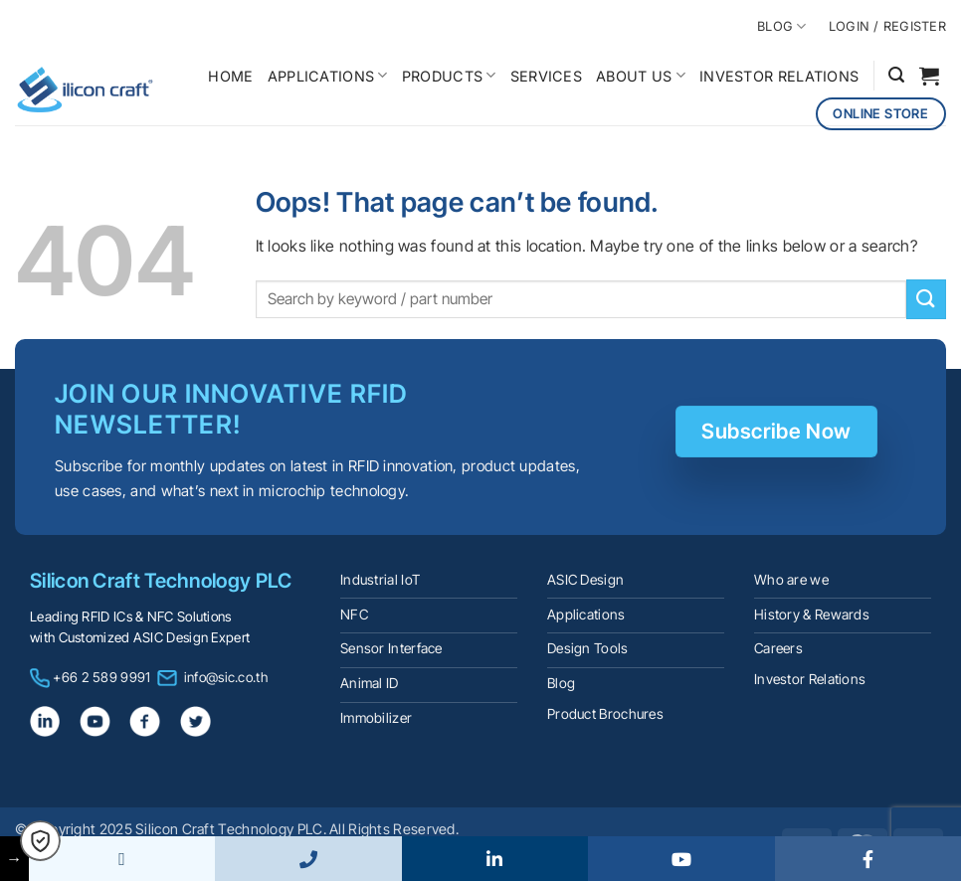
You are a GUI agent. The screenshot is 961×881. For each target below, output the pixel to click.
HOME (230, 76)
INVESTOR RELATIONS (779, 76)
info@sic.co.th (226, 677)
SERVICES (546, 76)
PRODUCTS (449, 75)
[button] (896, 75)
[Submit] (926, 298)
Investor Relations (809, 679)
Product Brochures (605, 714)
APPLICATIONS (328, 75)
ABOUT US (640, 75)
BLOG (781, 26)
